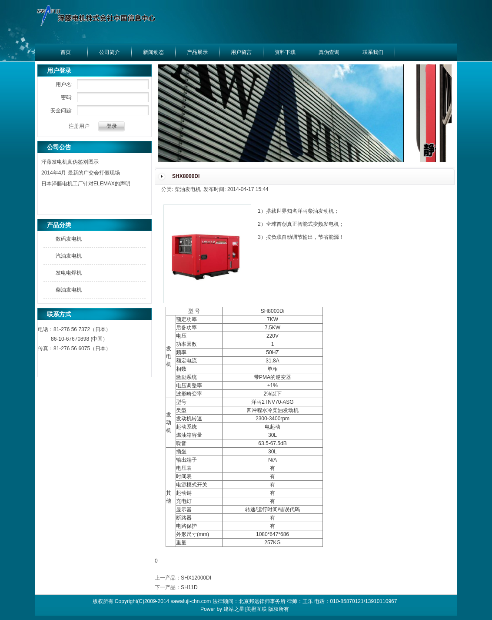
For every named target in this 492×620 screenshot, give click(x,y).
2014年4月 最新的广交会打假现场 (80, 173)
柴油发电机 (69, 290)
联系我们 (372, 52)
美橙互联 (256, 609)
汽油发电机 (69, 256)
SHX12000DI (196, 578)
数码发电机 (69, 239)
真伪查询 (329, 52)
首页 (65, 52)
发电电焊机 (69, 273)
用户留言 (241, 52)
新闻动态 (153, 52)
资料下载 (285, 52)
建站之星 (233, 609)
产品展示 (197, 52)
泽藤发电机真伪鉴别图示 (70, 162)
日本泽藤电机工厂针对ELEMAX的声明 (85, 184)
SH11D (189, 587)
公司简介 (109, 52)
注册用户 (79, 126)
